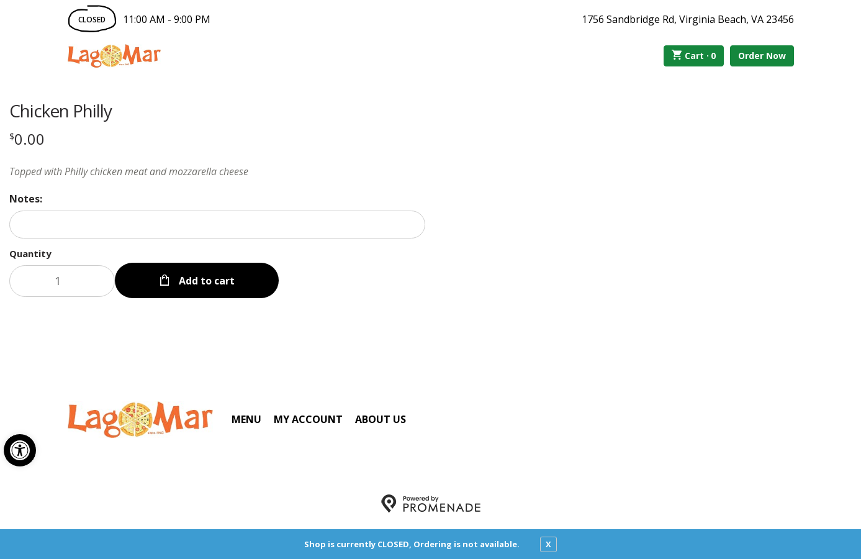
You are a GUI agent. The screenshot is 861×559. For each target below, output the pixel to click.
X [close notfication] (548, 544)
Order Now (762, 55)
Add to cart (205, 281)
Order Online (231, 56)
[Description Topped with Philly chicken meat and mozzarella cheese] (217, 171)
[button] (20, 450)
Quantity (30, 253)
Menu (246, 419)
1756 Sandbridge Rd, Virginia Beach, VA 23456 (688, 19)
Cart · (694, 56)
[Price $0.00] (27, 139)
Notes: (25, 199)
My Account (308, 419)
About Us (380, 419)
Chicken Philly (60, 110)
